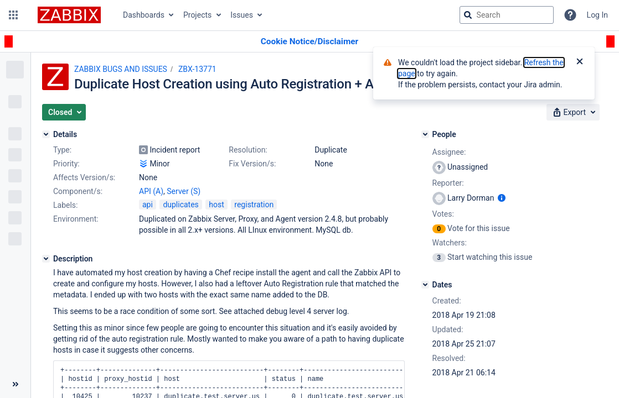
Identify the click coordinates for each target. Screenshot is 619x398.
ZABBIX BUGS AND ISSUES (120, 69)
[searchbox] (507, 15)
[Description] (46, 259)
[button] (13, 15)
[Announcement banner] (309, 42)
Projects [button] (197, 15)
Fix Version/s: (252, 163)
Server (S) (183, 191)
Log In (597, 15)
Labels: (65, 205)
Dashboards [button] (143, 15)
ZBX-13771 (197, 69)
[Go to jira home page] (69, 15)
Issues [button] (241, 15)
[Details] (46, 134)
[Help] (570, 15)
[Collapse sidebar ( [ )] (15, 384)
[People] (425, 134)
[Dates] (425, 285)
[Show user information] (501, 197)
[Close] (579, 62)
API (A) (151, 191)
